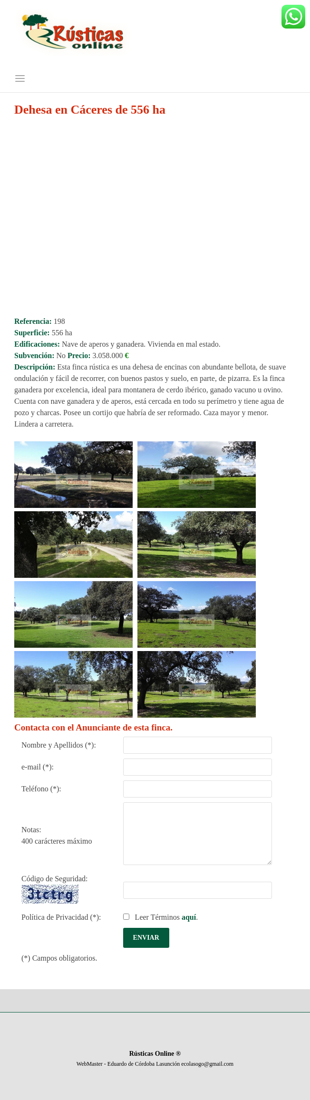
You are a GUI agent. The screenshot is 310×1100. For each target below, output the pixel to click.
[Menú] (20, 79)
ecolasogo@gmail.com (207, 1064)
